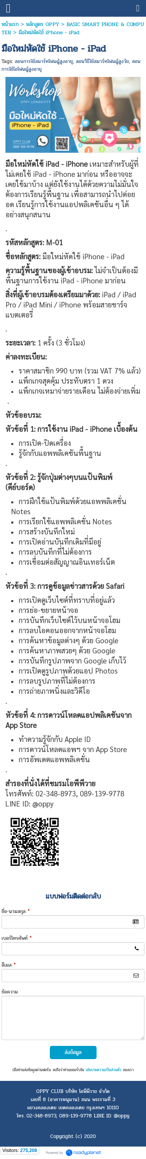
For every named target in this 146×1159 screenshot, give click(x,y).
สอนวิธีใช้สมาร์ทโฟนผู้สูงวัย (102, 61)
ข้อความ (10, 992)
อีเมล (9, 965)
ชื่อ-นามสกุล (16, 911)
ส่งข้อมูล (73, 1052)
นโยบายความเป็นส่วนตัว (103, 1070)
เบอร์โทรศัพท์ (17, 938)
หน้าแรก (10, 24)
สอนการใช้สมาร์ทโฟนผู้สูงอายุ (44, 61)
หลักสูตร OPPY (42, 24)
